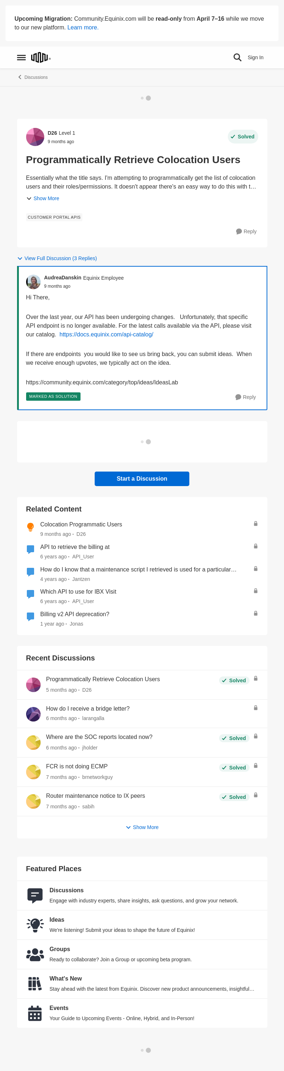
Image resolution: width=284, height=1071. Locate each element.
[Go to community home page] (41, 57)
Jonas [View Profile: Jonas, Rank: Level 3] (76, 624)
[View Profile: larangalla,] (33, 714)
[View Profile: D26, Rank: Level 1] (35, 137)
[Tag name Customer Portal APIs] (54, 217)
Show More (42, 198)
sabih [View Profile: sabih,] (88, 806)
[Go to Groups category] (35, 954)
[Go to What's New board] (35, 984)
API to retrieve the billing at (75, 547)
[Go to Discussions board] (35, 895)
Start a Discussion (142, 479)
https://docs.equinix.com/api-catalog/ (106, 334)
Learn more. (83, 27)
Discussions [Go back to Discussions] (32, 77)
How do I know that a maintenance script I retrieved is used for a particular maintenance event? (135, 570)
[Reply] (246, 232)
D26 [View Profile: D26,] (86, 690)
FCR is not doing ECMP (77, 766)
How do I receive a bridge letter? (87, 709)
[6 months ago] (61, 718)
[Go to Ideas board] (35, 925)
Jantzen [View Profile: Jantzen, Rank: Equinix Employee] (81, 579)
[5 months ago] (61, 690)
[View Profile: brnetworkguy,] (33, 772)
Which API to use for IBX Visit (78, 592)
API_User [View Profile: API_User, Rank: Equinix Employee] (83, 556)
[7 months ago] (61, 777)
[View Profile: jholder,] (33, 742)
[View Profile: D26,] (33, 685)
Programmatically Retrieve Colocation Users (103, 679)
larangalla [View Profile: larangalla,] (93, 718)
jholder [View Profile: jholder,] (89, 748)
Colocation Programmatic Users (81, 524)
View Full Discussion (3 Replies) (57, 258)
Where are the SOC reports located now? (99, 737)
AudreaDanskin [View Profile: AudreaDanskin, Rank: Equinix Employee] (63, 277)
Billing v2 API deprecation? (74, 614)
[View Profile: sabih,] (33, 801)
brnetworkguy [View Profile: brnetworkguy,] (97, 777)
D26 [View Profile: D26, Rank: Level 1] (52, 133)
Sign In (256, 57)
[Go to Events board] (35, 1013)
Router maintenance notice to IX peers (95, 796)
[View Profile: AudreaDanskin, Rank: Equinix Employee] (33, 282)
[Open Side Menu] (21, 57)
